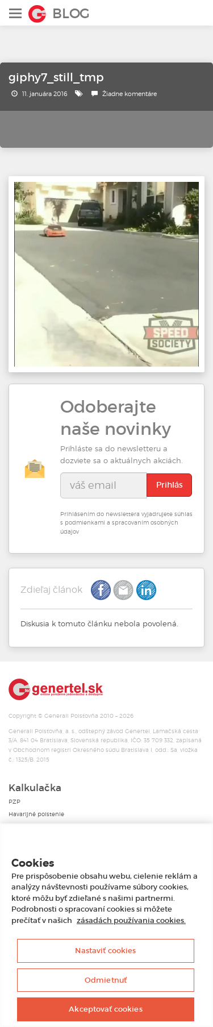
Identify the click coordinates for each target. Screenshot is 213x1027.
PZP (14, 801)
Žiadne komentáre (129, 94)
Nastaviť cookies (105, 950)
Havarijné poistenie (36, 814)
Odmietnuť (106, 980)
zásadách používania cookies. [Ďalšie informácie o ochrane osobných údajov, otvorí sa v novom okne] (131, 920)
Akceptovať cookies (105, 1009)
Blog (71, 13)
